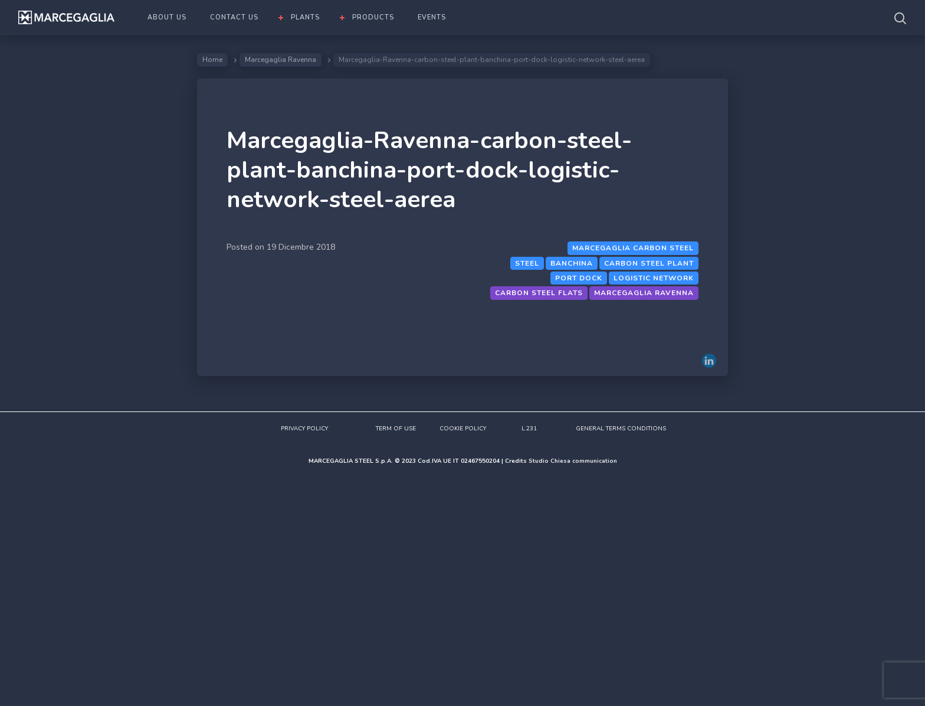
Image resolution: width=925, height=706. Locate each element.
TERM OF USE (396, 428)
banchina (571, 263)
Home (212, 59)
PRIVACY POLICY (304, 428)
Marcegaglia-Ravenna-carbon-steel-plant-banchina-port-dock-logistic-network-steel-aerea (429, 170)
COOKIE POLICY (462, 428)
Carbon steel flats (539, 293)
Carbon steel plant (649, 263)
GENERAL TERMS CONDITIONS (621, 428)
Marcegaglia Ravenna (280, 59)
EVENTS (432, 17)
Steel (527, 263)
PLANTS (305, 17)
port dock (578, 278)
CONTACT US (234, 17)
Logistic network (654, 278)
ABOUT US (166, 17)
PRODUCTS (373, 17)
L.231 (529, 428)
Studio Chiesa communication (573, 461)
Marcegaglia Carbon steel (633, 248)
